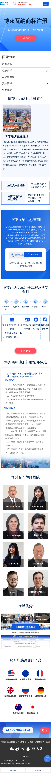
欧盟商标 (7, 64)
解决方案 (37, 742)
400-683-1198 (18, 730)
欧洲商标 (7, 70)
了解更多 (25, 350)
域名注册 (10, 742)
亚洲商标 (7, 89)
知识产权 (28, 742)
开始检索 (33, 254)
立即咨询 (25, 38)
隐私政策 (26, 756)
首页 (3, 742)
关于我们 (46, 742)
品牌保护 (19, 742)
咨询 (44, 730)
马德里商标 (8, 77)
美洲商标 (7, 83)
